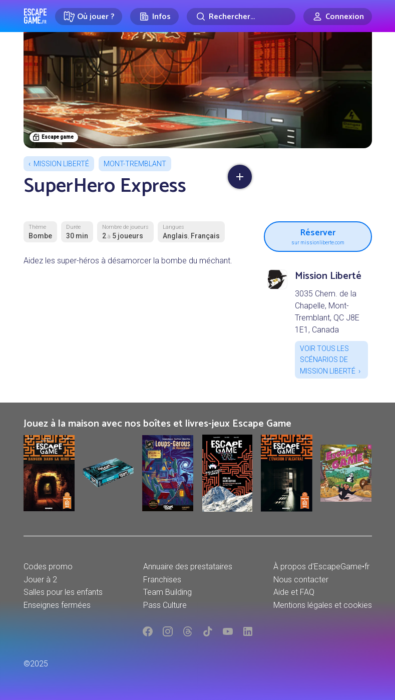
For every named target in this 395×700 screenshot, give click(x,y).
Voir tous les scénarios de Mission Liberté (327, 359)
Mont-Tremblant (135, 164)
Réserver (318, 235)
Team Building (167, 592)
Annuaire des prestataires (187, 566)
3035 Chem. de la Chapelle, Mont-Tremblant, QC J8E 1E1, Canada (327, 311)
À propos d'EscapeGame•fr (321, 566)
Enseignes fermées (57, 605)
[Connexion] (337, 16)
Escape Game (35, 16)
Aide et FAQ (293, 592)
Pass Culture (165, 605)
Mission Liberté (61, 164)
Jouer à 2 (40, 579)
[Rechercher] (241, 16)
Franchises (162, 579)
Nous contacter (300, 579)
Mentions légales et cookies (322, 605)
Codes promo (48, 566)
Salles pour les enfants (63, 592)
